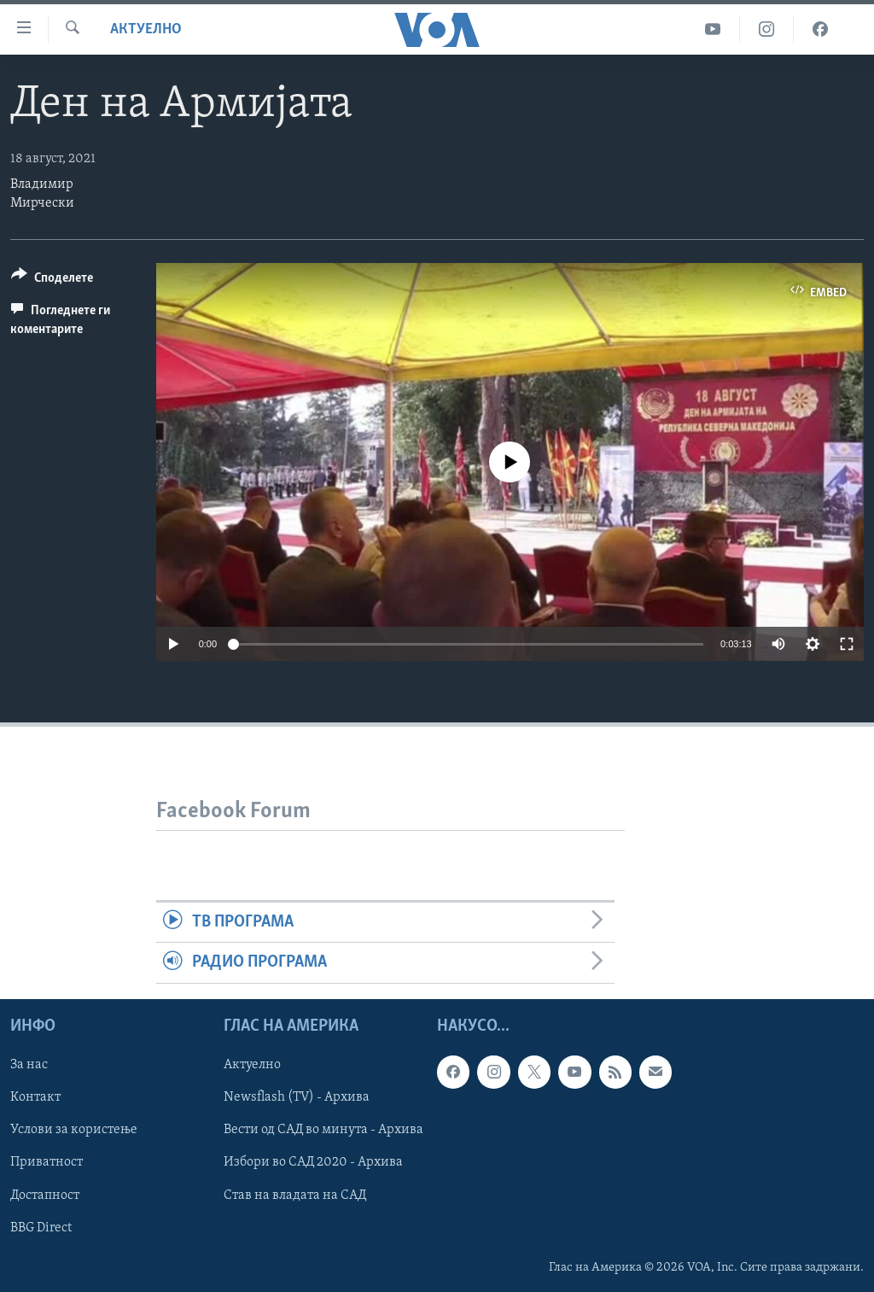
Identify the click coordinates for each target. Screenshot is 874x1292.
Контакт (35, 1097)
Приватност (46, 1162)
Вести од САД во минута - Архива (323, 1130)
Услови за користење (73, 1130)
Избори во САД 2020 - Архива (313, 1162)
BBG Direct (41, 1227)
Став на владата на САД (295, 1194)
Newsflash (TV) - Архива (297, 1097)
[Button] (52, 280)
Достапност (44, 1194)
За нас (29, 1065)
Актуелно (146, 29)
